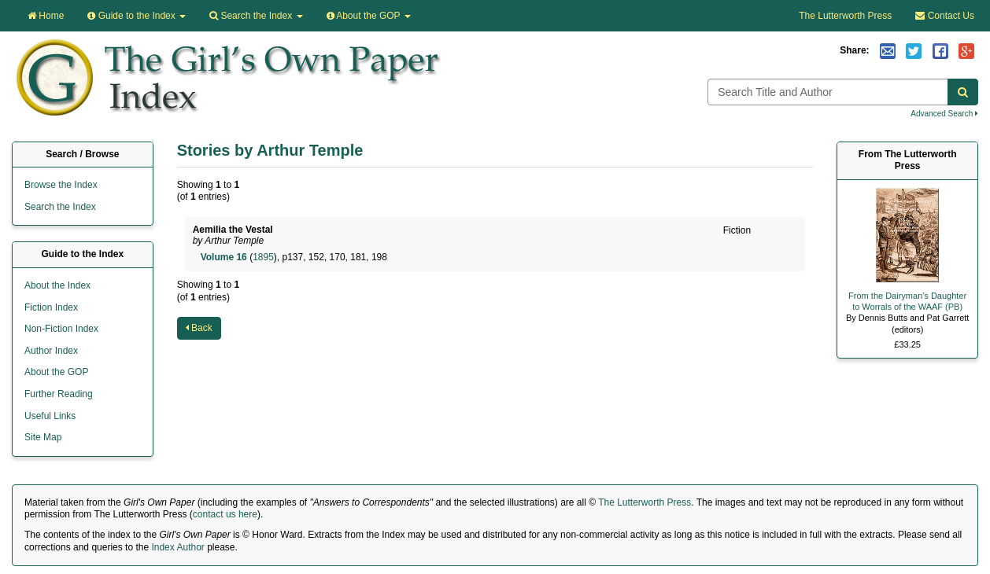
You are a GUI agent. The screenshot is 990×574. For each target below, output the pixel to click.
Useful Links (50, 415)
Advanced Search (944, 113)
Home (46, 15)
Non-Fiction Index (61, 328)
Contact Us (944, 15)
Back (199, 327)
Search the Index (60, 206)
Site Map (42, 437)
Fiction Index (51, 307)
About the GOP (369, 15)
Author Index (51, 350)
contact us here (225, 514)
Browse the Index (61, 184)
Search (255, 15)
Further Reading (58, 393)
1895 (263, 257)
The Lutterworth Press (845, 15)
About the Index (57, 285)
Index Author (177, 547)
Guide (136, 15)
